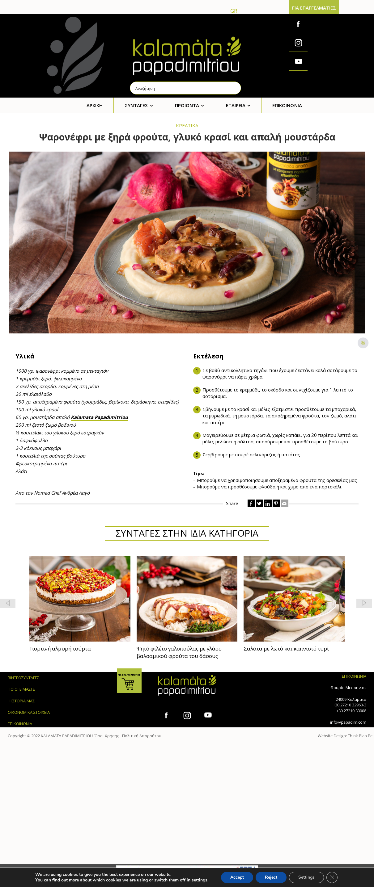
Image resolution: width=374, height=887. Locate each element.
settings (199, 880)
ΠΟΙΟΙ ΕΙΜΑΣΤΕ (21, 689)
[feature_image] (79, 598)
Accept (237, 877)
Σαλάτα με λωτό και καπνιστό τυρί (286, 648)
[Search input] (185, 88)
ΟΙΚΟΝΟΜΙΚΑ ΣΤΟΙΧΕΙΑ (29, 712)
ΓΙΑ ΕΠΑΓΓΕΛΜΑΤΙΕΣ (314, 8)
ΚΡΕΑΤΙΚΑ (187, 125)
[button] (364, 603)
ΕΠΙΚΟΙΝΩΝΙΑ (20, 723)
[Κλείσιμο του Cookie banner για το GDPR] (332, 877)
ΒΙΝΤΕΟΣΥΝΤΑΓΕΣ (23, 677)
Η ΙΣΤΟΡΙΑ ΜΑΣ (21, 701)
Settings (306, 877)
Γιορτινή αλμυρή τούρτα (60, 648)
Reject (271, 877)
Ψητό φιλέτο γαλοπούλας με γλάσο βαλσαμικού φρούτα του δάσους (179, 652)
